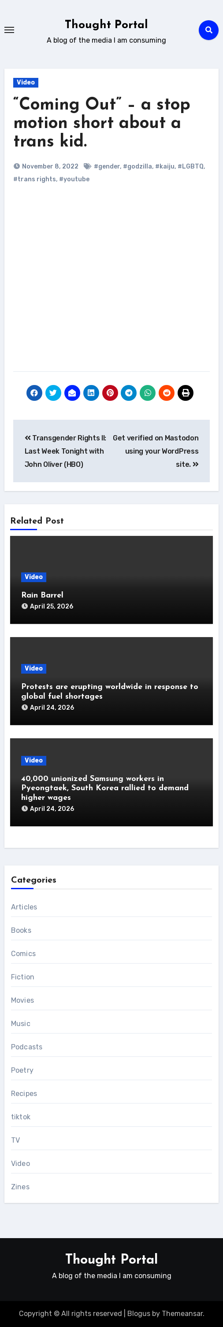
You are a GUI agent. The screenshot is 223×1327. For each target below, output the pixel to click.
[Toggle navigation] (9, 30)
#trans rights (34, 179)
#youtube (74, 179)
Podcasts (27, 1047)
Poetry (22, 1070)
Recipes (24, 1093)
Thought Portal (106, 25)
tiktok (20, 1117)
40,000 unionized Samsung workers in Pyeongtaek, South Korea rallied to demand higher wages (105, 788)
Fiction (22, 977)
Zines (20, 1187)
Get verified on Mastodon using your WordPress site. (155, 451)
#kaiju (165, 166)
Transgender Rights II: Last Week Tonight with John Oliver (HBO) (65, 451)
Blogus (138, 1313)
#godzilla (137, 166)
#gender (107, 166)
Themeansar (182, 1313)
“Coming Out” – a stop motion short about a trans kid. (101, 124)
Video (26, 82)
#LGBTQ (191, 166)
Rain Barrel (42, 595)
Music (20, 1023)
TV (15, 1140)
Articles (24, 907)
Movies (22, 1000)
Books (21, 930)
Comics (23, 953)
